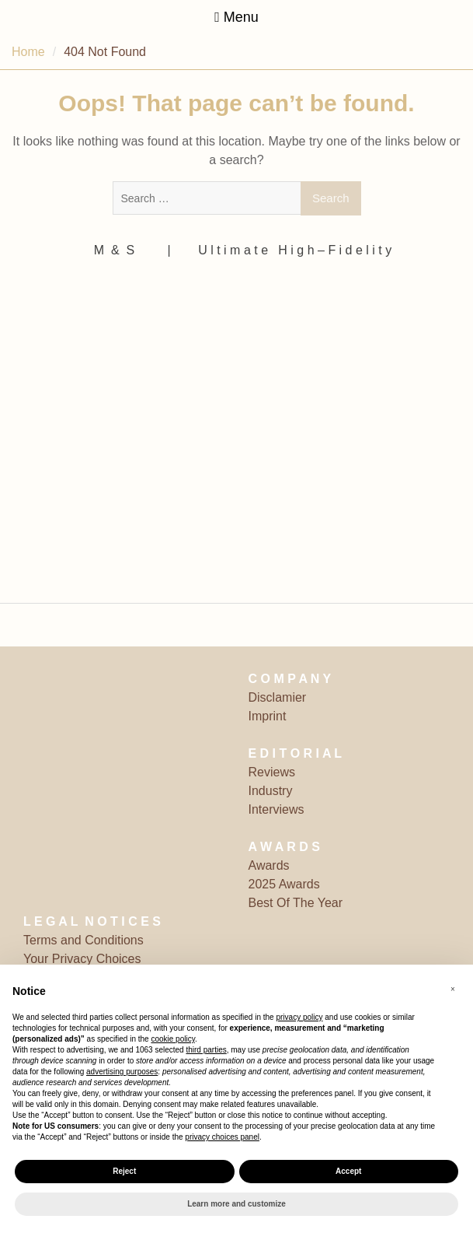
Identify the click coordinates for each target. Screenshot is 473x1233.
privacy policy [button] (299, 1017)
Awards (269, 865)
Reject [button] (124, 1171)
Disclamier (278, 697)
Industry (271, 790)
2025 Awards (284, 884)
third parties (206, 1050)
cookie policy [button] (173, 1039)
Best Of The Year (296, 902)
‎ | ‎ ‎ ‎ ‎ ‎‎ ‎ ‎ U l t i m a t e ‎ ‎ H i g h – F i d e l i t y (277, 250)
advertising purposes (122, 1071)
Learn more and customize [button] (236, 1204)
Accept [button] (348, 1171)
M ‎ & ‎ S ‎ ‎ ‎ (119, 250)
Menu (236, 17)
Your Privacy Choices (82, 958)
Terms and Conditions (83, 940)
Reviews (272, 772)
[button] (452, 989)
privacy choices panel (222, 1137)
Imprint (268, 716)
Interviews (276, 809)
